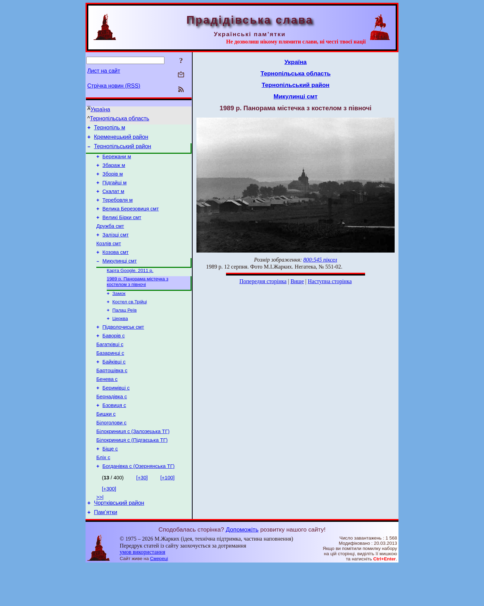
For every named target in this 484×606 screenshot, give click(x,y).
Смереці (159, 599)
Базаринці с (110, 378)
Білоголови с (111, 456)
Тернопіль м (109, 128)
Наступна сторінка (330, 281)
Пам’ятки (105, 553)
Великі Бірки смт (122, 229)
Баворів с (114, 358)
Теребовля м (118, 209)
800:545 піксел (320, 260)
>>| (100, 536)
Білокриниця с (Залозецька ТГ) (133, 466)
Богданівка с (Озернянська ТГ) (139, 505)
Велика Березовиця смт (131, 219)
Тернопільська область (120, 118)
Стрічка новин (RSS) (113, 86)
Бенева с (107, 407)
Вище (297, 281)
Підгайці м (115, 190)
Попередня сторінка (263, 281)
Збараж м (114, 170)
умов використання (142, 593)
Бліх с (103, 495)
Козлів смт (108, 258)
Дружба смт (110, 238)
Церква (120, 339)
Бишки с (106, 446)
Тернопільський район (122, 149)
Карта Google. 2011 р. (130, 287)
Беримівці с (116, 417)
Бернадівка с (111, 427)
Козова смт (116, 268)
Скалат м (113, 199)
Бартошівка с (111, 397)
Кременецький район (121, 139)
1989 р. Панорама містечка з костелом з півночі (137, 299)
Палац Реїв (124, 330)
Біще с (110, 485)
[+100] (167, 516)
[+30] (142, 516)
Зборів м (113, 180)
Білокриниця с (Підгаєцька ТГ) (132, 475)
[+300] (109, 527)
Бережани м (117, 161)
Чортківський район (119, 542)
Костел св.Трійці (129, 321)
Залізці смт (116, 248)
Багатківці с (109, 368)
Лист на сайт (103, 71)
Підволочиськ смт (123, 349)
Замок (119, 312)
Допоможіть (242, 570)
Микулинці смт (120, 277)
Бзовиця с (114, 436)
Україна (100, 109)
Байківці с (114, 388)
